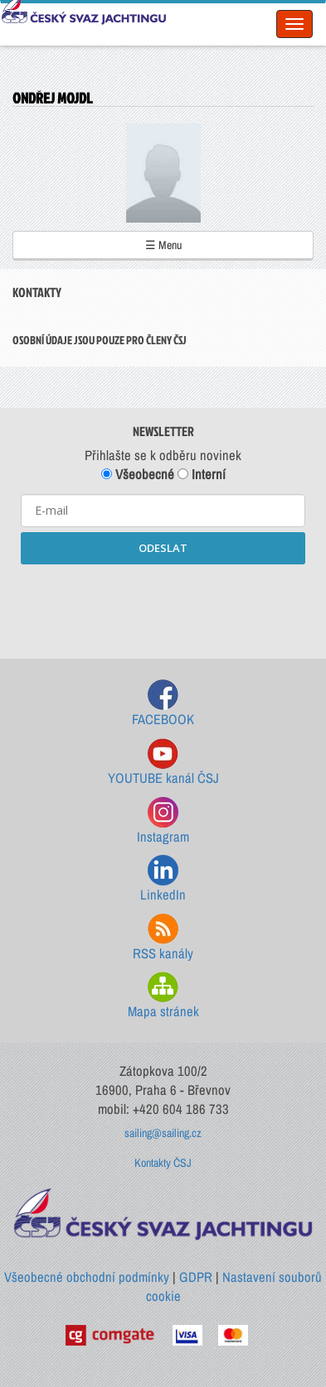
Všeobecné (137, 474)
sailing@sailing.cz (163, 1132)
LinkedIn (163, 879)
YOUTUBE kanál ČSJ (163, 762)
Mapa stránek (163, 996)
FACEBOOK (163, 703)
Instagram (163, 821)
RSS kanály (163, 938)
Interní (202, 474)
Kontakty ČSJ (163, 1162)
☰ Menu (163, 245)
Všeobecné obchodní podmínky (86, 1277)
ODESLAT (163, 547)
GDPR (195, 1277)
